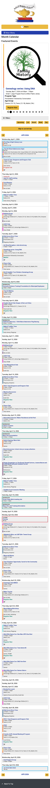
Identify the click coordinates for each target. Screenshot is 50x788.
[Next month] (47, 135)
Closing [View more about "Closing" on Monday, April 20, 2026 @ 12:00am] (5, 519)
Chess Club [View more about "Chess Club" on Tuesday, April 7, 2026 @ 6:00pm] (7, 263)
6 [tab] (27, 112)
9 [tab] (36, 112)
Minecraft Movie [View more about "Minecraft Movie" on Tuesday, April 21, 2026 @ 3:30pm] (9, 555)
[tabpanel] (25, 77)
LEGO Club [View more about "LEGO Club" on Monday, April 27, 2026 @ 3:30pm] (7, 698)
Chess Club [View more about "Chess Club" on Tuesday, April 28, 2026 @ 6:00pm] (7, 747)
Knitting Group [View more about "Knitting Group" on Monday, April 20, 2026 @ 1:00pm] (8, 524)
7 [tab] (30, 112)
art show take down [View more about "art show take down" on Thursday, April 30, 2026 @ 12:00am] (10, 767)
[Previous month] (3, 135)
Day (46, 122)
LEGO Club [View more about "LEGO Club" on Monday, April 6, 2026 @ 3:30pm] (7, 224)
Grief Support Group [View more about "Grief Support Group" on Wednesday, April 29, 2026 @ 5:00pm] (10, 760)
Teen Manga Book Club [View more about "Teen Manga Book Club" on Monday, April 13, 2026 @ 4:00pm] (11, 364)
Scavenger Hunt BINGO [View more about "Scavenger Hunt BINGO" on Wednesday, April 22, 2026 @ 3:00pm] (11, 582)
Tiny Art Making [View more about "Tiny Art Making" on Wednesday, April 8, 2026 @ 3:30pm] (8, 291)
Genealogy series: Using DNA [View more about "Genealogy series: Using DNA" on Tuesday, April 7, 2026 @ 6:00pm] (13, 249)
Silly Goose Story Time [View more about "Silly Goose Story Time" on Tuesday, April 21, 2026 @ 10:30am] (11, 546)
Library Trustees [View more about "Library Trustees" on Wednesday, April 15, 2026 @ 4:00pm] (8, 425)
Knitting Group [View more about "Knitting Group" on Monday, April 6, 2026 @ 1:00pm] (8, 213)
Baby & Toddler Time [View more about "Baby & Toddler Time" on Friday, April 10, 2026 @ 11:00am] (10, 326)
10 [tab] (39, 112)
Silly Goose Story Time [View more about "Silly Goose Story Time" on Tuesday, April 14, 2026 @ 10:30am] (11, 377)
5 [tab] (23, 112)
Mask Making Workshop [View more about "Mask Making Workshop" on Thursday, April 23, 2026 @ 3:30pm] (11, 608)
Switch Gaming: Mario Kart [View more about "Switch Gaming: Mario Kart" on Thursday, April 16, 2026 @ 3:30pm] (12, 440)
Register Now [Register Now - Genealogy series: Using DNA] (12, 108)
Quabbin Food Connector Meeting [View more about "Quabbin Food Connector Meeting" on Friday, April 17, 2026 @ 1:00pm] (14, 489)
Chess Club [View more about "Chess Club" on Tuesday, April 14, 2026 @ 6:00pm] (7, 405)
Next (42, 112)
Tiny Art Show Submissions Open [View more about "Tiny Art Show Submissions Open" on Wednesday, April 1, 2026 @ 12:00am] (14, 149)
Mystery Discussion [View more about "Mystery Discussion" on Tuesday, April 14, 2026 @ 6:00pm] (10, 392)
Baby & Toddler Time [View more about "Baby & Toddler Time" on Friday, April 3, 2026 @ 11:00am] (10, 194)
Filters (7, 118)
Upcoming (20, 122)
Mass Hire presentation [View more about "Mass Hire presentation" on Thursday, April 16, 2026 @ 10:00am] (10, 435)
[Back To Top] (25, 784)
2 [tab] (14, 112)
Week (40, 122)
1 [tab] (11, 112)
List (28, 122)
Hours (27, 27)
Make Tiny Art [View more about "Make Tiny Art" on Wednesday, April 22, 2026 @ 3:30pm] (8, 591)
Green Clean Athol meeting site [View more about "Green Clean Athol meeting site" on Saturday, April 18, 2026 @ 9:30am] (12, 499)
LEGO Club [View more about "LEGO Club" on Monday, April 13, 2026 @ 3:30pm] (7, 356)
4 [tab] (20, 112)
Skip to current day (25, 129)
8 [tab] (33, 112)
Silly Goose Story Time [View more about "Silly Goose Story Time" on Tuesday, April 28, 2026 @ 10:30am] (11, 710)
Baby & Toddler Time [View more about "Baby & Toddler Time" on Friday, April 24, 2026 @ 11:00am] (10, 625)
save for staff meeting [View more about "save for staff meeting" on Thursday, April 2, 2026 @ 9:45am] (10, 178)
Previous (8, 112)
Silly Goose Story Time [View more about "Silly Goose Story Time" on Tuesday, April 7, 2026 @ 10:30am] (11, 236)
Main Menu (9, 32)
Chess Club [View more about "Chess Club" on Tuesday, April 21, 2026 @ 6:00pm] (7, 570)
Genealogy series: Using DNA (20, 88)
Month (34, 122)
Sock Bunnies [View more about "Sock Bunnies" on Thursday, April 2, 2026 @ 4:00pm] (8, 182)
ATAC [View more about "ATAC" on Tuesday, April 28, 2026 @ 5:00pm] (5, 725)
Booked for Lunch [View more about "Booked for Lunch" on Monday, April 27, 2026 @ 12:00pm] (9, 689)
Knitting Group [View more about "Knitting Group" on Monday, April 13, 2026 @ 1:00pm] (8, 345)
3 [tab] (17, 112)
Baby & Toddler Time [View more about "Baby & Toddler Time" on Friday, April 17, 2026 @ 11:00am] (10, 481)
